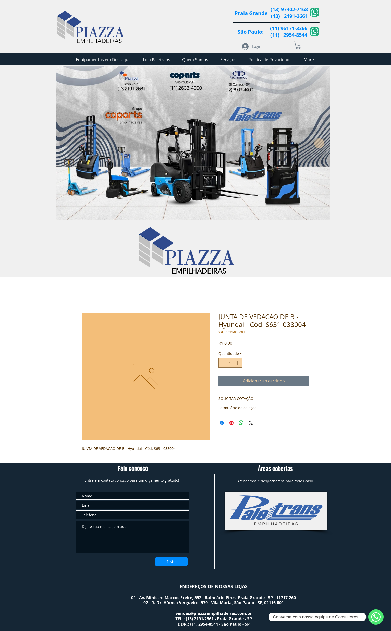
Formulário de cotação (237, 407)
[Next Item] (319, 143)
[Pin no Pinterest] (231, 423)
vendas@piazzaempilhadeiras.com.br (214, 613)
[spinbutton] (230, 362)
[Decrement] (222, 362)
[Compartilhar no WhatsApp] (241, 423)
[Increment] (238, 362)
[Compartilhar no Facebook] (222, 423)
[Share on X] (251, 423)
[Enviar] (171, 561)
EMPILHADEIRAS (99, 41)
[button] (298, 45)
